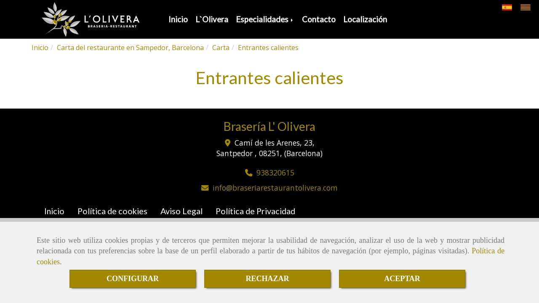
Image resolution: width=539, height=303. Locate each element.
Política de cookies (112, 211)
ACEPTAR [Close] (402, 278)
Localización (365, 19)
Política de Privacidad (255, 211)
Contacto (319, 19)
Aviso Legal (181, 211)
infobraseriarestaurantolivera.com (275, 188)
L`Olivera (211, 19)
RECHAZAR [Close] (267, 278)
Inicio (178, 19)
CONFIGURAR (133, 278)
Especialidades (265, 19)
